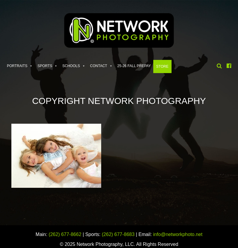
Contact (98, 66)
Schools (71, 66)
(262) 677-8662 (64, 234)
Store (162, 66)
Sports (44, 66)
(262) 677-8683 (118, 234)
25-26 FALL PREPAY (134, 66)
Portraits (17, 66)
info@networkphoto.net (177, 234)
